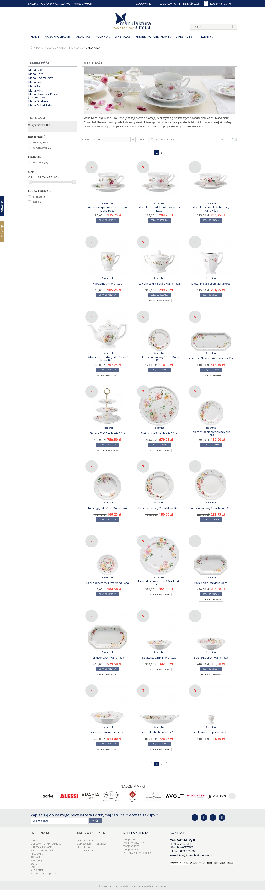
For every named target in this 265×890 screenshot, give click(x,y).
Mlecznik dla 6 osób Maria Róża (211, 283)
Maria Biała (35, 69)
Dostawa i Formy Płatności (46, 842)
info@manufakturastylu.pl (195, 854)
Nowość (2, 206)
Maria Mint (35, 90)
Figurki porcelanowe (152, 37)
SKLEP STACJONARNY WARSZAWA (49, 3)
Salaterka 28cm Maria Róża (107, 732)
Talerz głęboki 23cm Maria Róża (107, 508)
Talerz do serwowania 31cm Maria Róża (159, 582)
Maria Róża (35, 74)
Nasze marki (133, 786)
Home (35, 37)
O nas (34, 839)
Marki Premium (85, 839)
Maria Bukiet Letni (40, 105)
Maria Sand (35, 86)
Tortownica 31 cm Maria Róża (159, 433)
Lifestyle (183, 37)
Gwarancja (37, 858)
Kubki (37, 202)
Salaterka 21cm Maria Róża (159, 657)
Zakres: (32, 177)
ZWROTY (35, 862)
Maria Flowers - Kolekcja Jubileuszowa (44, 96)
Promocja (2, 231)
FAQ (33, 865)
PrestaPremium (158, 885)
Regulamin (37, 852)
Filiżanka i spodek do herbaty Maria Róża (211, 209)
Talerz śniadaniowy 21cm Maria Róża (211, 433)
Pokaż (144, 139)
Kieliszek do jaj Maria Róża (211, 732)
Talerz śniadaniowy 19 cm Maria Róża (159, 358)
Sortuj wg (88, 139)
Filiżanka (39, 197)
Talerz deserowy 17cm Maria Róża (107, 583)
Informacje (40, 832)
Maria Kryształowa (40, 78)
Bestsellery (83, 845)
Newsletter (37, 868)
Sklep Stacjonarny (41, 845)
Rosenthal (40, 162)
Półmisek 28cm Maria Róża (211, 583)
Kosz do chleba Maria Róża (159, 732)
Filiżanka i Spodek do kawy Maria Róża (159, 209)
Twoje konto (130, 839)
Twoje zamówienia (133, 842)
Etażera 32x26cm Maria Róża (107, 433)
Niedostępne (41, 142)
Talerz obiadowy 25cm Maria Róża (159, 508)
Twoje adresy (131, 845)
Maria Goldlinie (38, 101)
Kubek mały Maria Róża (107, 283)
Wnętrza (122, 37)
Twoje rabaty (130, 849)
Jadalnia (82, 37)
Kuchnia (101, 37)
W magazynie (42, 147)
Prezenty (204, 37)
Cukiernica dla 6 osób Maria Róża (159, 283)
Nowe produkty (86, 849)
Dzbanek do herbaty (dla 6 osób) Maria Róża (107, 358)
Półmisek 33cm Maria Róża (107, 657)
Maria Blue (35, 82)
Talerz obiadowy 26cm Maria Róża (211, 508)
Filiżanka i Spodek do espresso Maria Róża (107, 209)
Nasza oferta (88, 832)
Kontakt (35, 855)
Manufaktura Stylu (115, 885)
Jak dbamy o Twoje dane (44, 872)
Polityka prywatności (43, 849)
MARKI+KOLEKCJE (56, 37)
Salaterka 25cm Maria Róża (211, 657)
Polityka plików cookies (137, 852)
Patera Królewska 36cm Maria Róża (211, 358)
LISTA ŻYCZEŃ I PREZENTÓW (91, 842)
